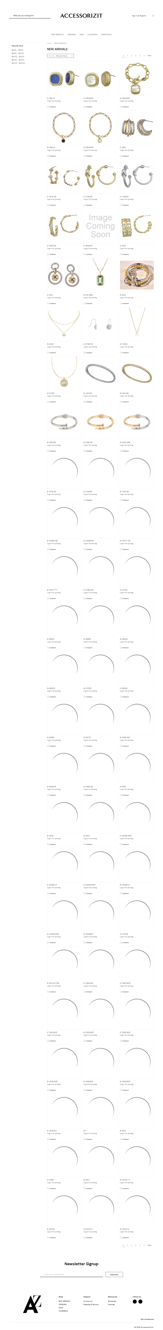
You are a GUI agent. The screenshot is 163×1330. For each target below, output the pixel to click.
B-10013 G (88, 1224)
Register (143, 13)
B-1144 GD (124, 388)
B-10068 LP (125, 880)
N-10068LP (88, 929)
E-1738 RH (124, 192)
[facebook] (135, 1297)
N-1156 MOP (89, 142)
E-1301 (50, 290)
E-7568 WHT (125, 1027)
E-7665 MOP (125, 978)
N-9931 (123, 782)
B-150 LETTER (53, 978)
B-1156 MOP (125, 93)
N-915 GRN (88, 290)
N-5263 (50, 339)
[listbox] (65, 51)
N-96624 (124, 634)
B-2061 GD (88, 437)
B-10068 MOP (89, 880)
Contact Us (87, 1296)
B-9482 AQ (88, 782)
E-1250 (123, 142)
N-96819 (50, 732)
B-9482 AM (124, 732)
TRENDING (71, 30)
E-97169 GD (88, 585)
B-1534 (123, 1126)
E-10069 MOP (126, 831)
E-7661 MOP (52, 1027)
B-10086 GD (52, 536)
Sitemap (111, 1300)
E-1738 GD (88, 192)
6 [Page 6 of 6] (144, 51)
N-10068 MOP (53, 929)
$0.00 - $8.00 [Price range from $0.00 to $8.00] (17, 45)
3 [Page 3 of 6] (131, 51)
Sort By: (52, 51)
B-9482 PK (51, 782)
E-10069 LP (52, 880)
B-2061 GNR (125, 437)
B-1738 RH (88, 487)
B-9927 (87, 831)
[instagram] (140, 1297)
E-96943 (123, 683)
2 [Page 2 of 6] (127, 51)
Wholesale (106, 30)
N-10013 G (124, 1224)
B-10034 (51, 1224)
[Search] (12, 13)
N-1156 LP (51, 142)
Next (151, 50)
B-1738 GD (51, 487)
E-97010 (123, 585)
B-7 (85, 1126)
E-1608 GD (51, 241)
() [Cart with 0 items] (152, 13)
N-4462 (50, 1175)
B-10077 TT (52, 585)
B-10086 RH (89, 536)
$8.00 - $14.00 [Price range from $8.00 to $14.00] (18, 48)
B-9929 (50, 831)
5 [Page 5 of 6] (139, 51)
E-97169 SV (88, 339)
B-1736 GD (124, 487)
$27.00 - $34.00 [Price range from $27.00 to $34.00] (18, 58)
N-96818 (87, 634)
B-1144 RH (88, 388)
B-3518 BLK (88, 1077)
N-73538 (123, 339)
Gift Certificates (146, 1314)
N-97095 (87, 683)
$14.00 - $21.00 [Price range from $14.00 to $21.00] (18, 52)
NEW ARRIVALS (57, 30)
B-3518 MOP (52, 1077)
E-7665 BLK (88, 978)
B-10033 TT (125, 1175)
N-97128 (50, 388)
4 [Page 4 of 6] (135, 51)
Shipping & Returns (90, 1300)
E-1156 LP (51, 93)
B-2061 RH (51, 437)
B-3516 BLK (52, 1126)
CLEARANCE (93, 30)
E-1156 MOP (88, 93)
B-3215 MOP (89, 1027)
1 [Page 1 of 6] (123, 51)
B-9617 (86, 1175)
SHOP (82, 30)
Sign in (134, 13)
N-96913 (50, 634)
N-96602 (51, 683)
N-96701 (87, 732)
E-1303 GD (51, 192)
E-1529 (123, 241)
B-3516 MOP (125, 1077)
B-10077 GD (125, 536)
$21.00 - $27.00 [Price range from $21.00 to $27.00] (18, 55)
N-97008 (124, 929)
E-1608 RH (88, 241)
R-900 (123, 290)
